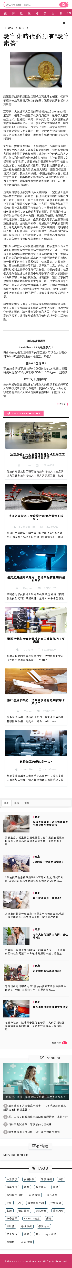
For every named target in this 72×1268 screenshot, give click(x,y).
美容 (45, 17)
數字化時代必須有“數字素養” (36, 40)
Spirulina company (16, 1154)
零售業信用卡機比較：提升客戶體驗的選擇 (31, 1132)
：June (25, 465)
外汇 (9, 1202)
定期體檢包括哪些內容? (47, 971)
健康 (5, 17)
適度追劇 (46, 1179)
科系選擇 (34, 1195)
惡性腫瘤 (26, 1226)
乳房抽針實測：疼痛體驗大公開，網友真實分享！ (36, 1097)
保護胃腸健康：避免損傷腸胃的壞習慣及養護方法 (50, 823)
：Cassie (24, 649)
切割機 (11, 1242)
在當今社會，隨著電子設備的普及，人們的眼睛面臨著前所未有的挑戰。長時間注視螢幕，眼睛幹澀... (35, 1026)
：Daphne (25, 588)
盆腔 (9, 1210)
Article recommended (23, 413)
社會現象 (55, 1202)
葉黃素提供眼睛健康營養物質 (50, 1007)
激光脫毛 (41, 1187)
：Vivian (25, 711)
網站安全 (41, 1210)
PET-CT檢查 (32, 1218)
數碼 (61, 17)
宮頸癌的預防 (15, 1195)
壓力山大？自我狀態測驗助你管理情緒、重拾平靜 (35, 1116)
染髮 (26, 1234)
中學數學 (12, 1218)
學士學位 (12, 1234)
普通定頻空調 (36, 1202)
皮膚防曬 (29, 1179)
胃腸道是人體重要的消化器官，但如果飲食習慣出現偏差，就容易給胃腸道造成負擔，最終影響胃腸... (35, 841)
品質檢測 (26, 1242)
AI (19, 1202)
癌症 (49, 1218)
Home (9, 28)
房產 (13, 17)
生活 (29, 17)
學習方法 (43, 1226)
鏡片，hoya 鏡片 (46, 1234)
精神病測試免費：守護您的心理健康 (27, 1124)
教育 (21, 17)
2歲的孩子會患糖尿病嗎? (48, 862)
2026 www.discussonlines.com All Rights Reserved (36, 1261)
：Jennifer (24, 769)
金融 (53, 17)
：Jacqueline (25, 526)
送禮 (55, 1187)
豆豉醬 (11, 1226)
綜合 (37, 17)
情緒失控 (12, 1187)
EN (69, 13)
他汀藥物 (23, 1210)
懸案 (26, 1187)
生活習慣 (12, 1179)
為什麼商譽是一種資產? (47, 898)
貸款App (58, 1210)
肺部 (61, 1179)
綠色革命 (52, 1195)
